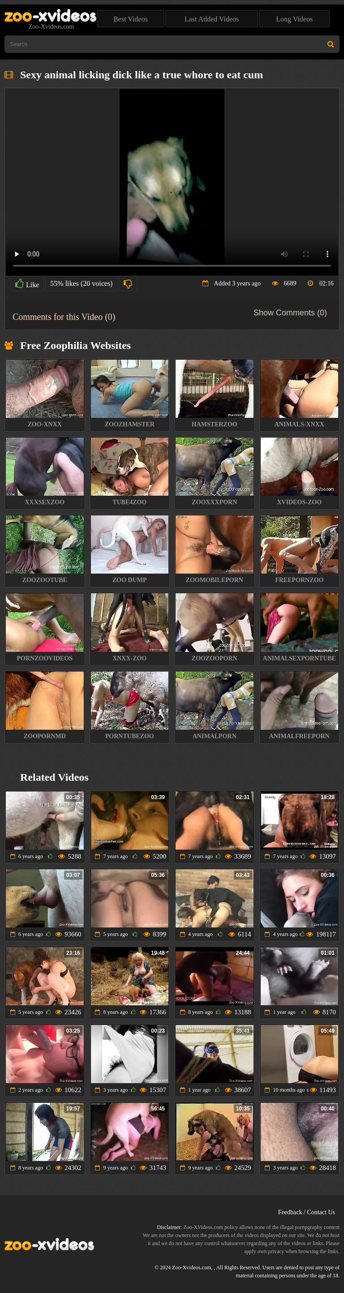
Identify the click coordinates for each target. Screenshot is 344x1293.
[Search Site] (330, 44)
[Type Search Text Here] (172, 44)
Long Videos (294, 19)
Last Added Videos (212, 19)
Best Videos (130, 19)
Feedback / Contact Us (306, 1212)
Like (27, 283)
